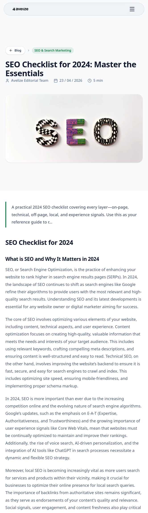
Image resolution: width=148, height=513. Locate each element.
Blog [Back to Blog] (15, 50)
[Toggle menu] (132, 9)
